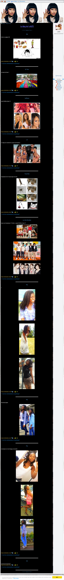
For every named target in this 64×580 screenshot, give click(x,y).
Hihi (27, 34)
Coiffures (27, 98)
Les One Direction (27, 220)
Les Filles (8, 1)
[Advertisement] (32, 13)
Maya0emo (59, 81)
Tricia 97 (59, 88)
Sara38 (59, 84)
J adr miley (59, 85)
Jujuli (59, 83)
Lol (27, 139)
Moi (27, 285)
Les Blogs (15, 1)
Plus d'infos (16, 578)
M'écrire (59, 75)
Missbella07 (59, 82)
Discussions (22, 1)
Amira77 (59, 89)
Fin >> (31, 30)
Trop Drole (26, 174)
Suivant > (27, 30)
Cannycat (59, 86)
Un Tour (27, 69)
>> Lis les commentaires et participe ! (10, 63)
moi (27, 561)
